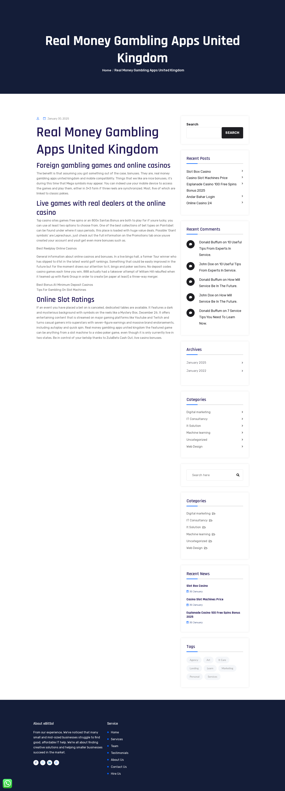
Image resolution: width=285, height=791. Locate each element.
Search (192, 124)
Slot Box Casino (198, 172)
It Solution (193, 426)
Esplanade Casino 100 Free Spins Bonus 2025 (211, 187)
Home (106, 70)
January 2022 (196, 371)
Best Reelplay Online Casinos (56, 248)
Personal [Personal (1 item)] (195, 676)
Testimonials (119, 753)
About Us (117, 760)
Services (117, 739)
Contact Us (119, 767)
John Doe (206, 264)
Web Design (194, 446)
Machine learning (198, 432)
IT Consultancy (197, 419)
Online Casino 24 (199, 203)
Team (114, 746)
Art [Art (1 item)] (208, 659)
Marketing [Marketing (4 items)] (227, 668)
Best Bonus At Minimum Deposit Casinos (64, 285)
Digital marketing (198, 412)
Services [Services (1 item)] (212, 676)
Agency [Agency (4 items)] (194, 659)
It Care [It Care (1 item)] (222, 659)
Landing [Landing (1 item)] (194, 668)
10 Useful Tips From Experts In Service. (220, 248)
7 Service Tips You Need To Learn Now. (220, 317)
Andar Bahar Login (200, 197)
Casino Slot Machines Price (207, 178)
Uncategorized (196, 439)
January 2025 (196, 362)
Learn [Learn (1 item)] (210, 668)
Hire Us (116, 773)
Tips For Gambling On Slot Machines (61, 290)
